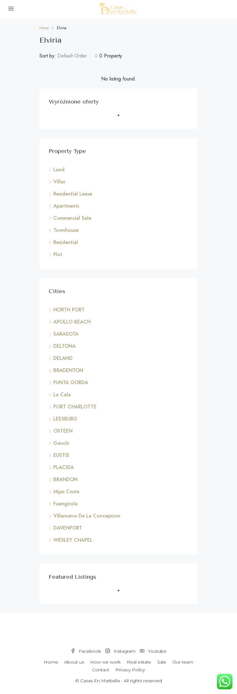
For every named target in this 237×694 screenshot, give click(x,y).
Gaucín (61, 443)
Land (59, 169)
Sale (161, 662)
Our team (182, 662)
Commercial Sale (72, 218)
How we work (105, 662)
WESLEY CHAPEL (72, 540)
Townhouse (65, 230)
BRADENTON (68, 370)
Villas (59, 181)
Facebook (86, 651)
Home (51, 662)
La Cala (62, 394)
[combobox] (77, 55)
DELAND (63, 358)
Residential (65, 242)
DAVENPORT (67, 527)
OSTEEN (63, 430)
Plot (57, 254)
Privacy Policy (130, 670)
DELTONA (64, 346)
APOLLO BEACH (72, 321)
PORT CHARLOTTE (74, 406)
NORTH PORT (69, 309)
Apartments (66, 205)
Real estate (139, 662)
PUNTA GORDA (70, 382)
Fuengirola (65, 503)
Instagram (120, 651)
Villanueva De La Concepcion (86, 515)
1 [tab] (121, 118)
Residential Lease (72, 193)
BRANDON (65, 479)
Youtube (153, 651)
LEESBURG (65, 418)
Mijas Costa (66, 491)
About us (74, 662)
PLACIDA (63, 467)
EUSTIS (61, 455)
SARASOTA (65, 334)
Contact (100, 670)
